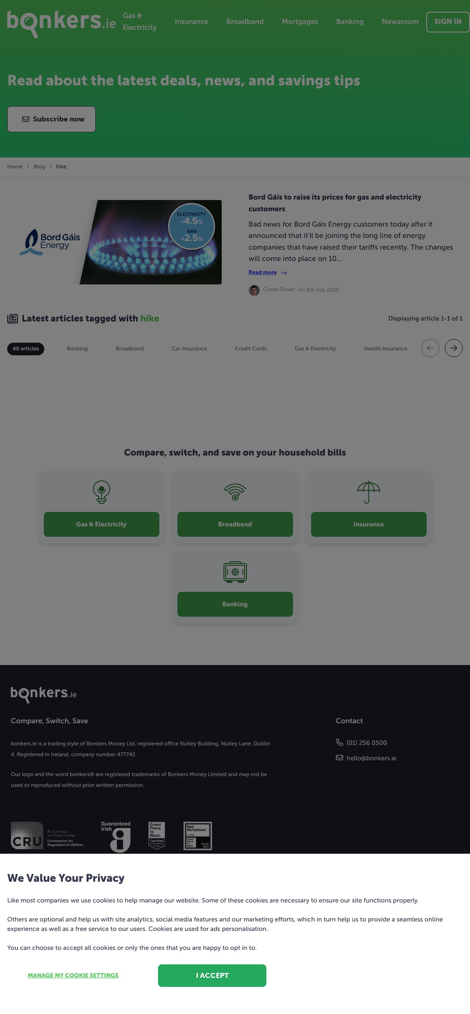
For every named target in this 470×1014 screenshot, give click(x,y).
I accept (212, 975)
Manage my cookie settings (73, 975)
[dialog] (235, 507)
